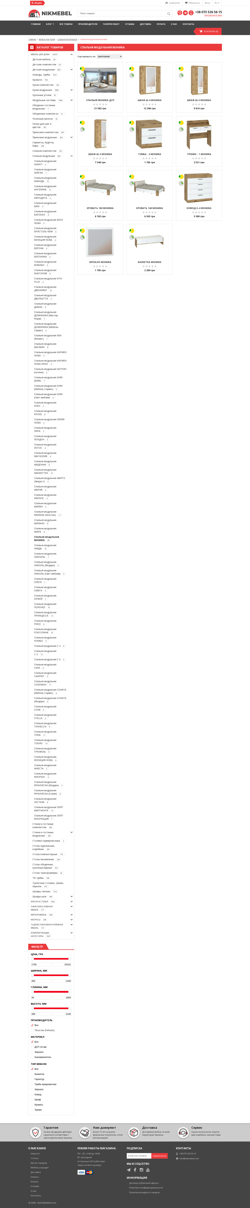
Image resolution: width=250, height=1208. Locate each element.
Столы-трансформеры (48, 873)
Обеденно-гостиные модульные (44, 107)
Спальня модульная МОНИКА (46, 538)
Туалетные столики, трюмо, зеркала (48, 884)
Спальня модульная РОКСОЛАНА (45, 631)
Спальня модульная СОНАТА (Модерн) (50, 699)
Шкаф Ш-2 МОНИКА (100, 154)
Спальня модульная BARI (45, 204)
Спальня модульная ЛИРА (45, 429)
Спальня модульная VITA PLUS (48, 280)
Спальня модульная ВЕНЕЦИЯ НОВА (46, 238)
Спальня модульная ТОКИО (45, 741)
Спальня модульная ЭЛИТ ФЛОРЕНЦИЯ (48, 817)
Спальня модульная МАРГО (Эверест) (49, 479)
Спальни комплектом (48, 151)
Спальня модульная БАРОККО (45, 213)
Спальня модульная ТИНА (45, 733)
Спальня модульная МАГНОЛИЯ (45, 454)
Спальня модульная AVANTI (45, 162)
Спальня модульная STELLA (45, 716)
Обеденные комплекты (49, 114)
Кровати (41, 80)
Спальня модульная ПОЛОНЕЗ (45, 605)
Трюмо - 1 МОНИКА (199, 154)
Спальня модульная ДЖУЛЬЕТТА (45, 297)
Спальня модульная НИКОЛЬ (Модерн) (47, 563)
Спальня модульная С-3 (45, 652)
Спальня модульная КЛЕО (45, 404)
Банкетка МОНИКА (149, 262)
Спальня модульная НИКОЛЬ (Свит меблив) (50, 572)
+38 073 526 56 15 (208, 12)
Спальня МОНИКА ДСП (100, 100)
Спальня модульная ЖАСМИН (45, 345)
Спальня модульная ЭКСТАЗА (45, 800)
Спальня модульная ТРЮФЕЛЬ (45, 750)
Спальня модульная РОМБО (45, 639)
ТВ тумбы (42, 878)
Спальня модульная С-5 (50, 659)
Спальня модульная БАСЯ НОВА (48, 221)
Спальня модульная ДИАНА (45, 305)
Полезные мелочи (46, 119)
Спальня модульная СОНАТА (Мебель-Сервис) (50, 691)
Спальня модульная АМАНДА (45, 179)
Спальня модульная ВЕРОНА (45, 246)
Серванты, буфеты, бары (43, 144)
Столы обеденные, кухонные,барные (46, 866)
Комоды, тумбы (46, 75)
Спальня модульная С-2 (50, 646)
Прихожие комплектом (49, 132)
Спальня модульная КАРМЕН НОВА (50, 354)
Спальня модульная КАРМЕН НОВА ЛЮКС (50, 362)
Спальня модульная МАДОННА (45, 463)
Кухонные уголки (45, 95)
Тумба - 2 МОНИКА (149, 154)
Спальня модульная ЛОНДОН (45, 438)
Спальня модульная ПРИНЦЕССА (45, 614)
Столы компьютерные (49, 854)
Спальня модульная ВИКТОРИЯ (45, 272)
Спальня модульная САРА (45, 666)
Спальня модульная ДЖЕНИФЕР (45, 288)
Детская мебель (45, 59)
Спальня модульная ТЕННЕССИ (45, 725)
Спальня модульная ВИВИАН (45, 263)
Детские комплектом (48, 64)
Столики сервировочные (49, 841)
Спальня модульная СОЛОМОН (45, 683)
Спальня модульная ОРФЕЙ (45, 597)
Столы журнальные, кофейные (44, 847)
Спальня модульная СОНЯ (45, 708)
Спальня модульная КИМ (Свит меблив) (48, 396)
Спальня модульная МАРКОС (45, 496)
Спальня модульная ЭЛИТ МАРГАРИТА (48, 809)
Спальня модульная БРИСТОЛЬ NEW (46, 230)
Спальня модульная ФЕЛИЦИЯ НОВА (46, 758)
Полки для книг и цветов (42, 125)
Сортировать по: (86, 56)
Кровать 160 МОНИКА (100, 208)
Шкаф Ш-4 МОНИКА (150, 100)
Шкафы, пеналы (46, 891)
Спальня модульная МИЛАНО (45, 521)
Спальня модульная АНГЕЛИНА (45, 188)
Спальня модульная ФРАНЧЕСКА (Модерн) (49, 783)
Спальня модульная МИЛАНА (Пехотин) (48, 513)
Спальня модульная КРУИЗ (45, 412)
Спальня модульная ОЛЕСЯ (45, 580)
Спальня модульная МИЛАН (45, 505)
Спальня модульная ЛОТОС (45, 446)
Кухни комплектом (47, 85)
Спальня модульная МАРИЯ (45, 488)
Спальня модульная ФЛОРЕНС (45, 775)
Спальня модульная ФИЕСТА (45, 767)
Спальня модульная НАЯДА (45, 547)
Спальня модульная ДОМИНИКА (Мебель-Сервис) (46, 327)
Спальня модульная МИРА (45, 530)
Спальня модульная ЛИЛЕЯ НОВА (49, 421)
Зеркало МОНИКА (100, 262)
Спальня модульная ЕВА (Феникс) (47, 337)
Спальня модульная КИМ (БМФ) (48, 379)
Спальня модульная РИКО (45, 622)
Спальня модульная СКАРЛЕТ (45, 674)
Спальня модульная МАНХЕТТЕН (45, 471)
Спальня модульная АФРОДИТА (45, 196)
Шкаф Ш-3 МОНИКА (199, 100)
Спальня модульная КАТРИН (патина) (50, 370)
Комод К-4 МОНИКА (199, 208)
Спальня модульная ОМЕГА (45, 589)
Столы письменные (47, 859)
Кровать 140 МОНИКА (149, 208)
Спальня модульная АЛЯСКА (45, 171)
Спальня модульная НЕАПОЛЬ (45, 555)
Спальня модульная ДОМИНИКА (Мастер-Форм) (46, 315)
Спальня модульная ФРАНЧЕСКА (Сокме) (48, 792)
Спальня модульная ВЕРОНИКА (45, 255)
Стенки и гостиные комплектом (43, 825)
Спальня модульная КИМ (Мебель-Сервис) (48, 387)
